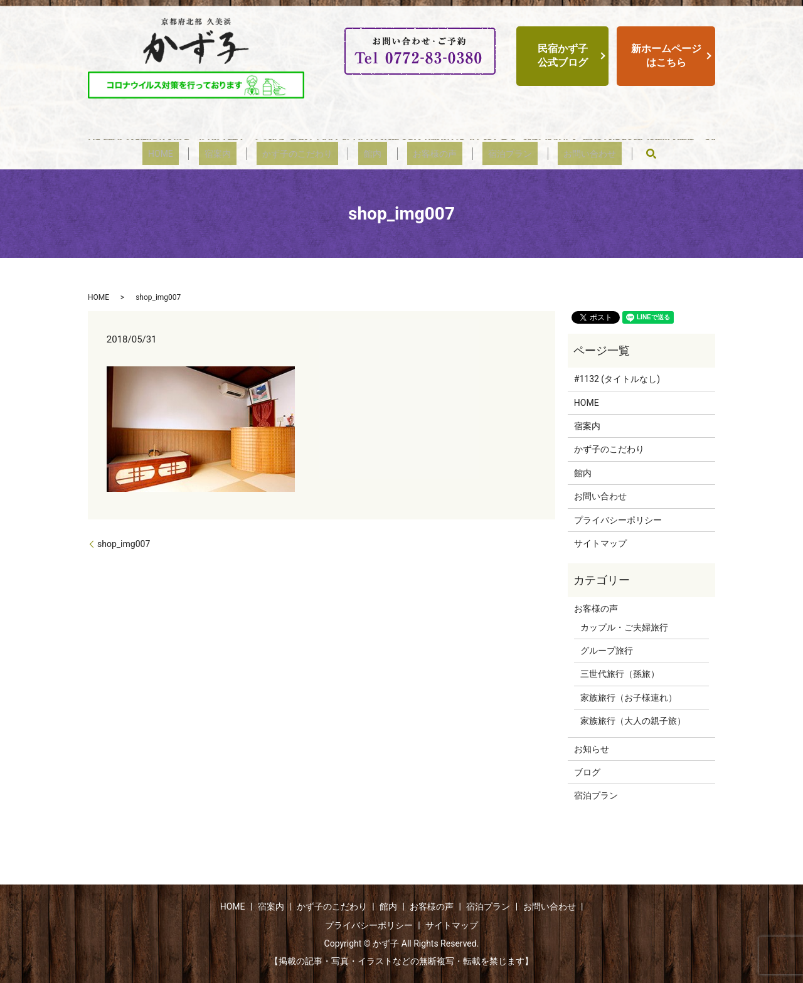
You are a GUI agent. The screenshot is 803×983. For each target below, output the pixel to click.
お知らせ (591, 749)
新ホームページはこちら (666, 55)
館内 (372, 154)
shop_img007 (123, 544)
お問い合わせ (555, 154)
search (611, 153)
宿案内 (240, 154)
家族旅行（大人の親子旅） (633, 721)
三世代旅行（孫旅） (619, 674)
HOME (195, 154)
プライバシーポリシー (618, 520)
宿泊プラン (487, 154)
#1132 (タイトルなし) (617, 379)
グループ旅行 (606, 651)
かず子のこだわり (309, 154)
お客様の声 (423, 154)
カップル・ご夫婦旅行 (624, 627)
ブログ (587, 772)
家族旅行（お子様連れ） (628, 698)
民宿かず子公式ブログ (563, 55)
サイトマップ (600, 543)
